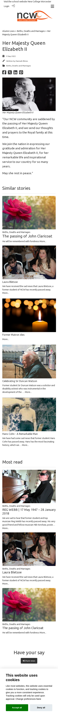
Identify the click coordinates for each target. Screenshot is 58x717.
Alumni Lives (8, 31)
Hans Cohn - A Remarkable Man (20, 433)
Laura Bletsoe (10, 281)
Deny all (41, 707)
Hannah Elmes (22, 61)
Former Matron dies (13, 334)
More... (43, 241)
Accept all (17, 707)
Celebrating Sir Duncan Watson (19, 381)
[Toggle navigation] (52, 6)
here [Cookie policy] (38, 699)
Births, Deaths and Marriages (31, 31)
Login (6, 6)
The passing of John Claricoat (27, 236)
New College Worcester (39, 1)
